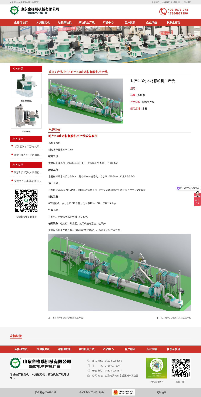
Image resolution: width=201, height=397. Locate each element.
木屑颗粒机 (43, 22)
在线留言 (166, 2)
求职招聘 (176, 2)
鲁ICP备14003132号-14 (91, 392)
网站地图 (187, 2)
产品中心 (108, 22)
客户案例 (130, 22)
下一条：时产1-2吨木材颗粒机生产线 (174, 318)
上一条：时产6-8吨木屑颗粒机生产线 (65, 318)
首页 (51, 72)
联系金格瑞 (173, 22)
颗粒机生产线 (86, 22)
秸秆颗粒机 (64, 22)
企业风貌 (151, 22)
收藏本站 (155, 2)
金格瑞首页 (21, 22)
